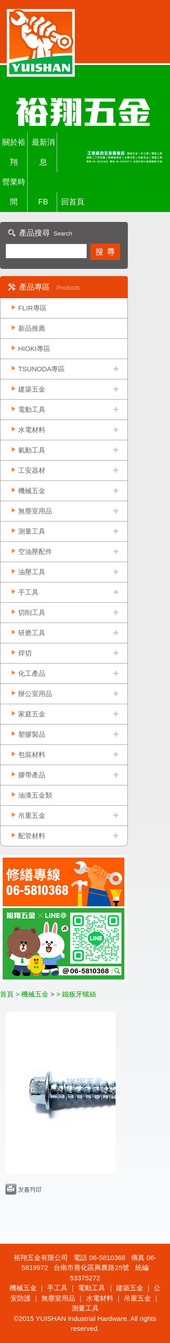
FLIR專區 (32, 308)
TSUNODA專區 (41, 369)
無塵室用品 (35, 511)
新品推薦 (31, 328)
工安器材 (31, 470)
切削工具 (31, 612)
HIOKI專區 (34, 348)
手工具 (28, 592)
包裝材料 (31, 754)
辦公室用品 (35, 693)
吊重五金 (31, 815)
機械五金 (31, 490)
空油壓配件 (35, 551)
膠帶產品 (31, 775)
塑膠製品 (31, 734)
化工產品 (31, 673)
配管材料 (31, 836)
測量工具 (31, 531)
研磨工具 (31, 633)
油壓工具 (31, 572)
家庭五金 (31, 714)
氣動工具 (31, 450)
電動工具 (31, 409)
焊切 (25, 653)
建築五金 (31, 389)
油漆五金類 (35, 795)
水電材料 (31, 430)
